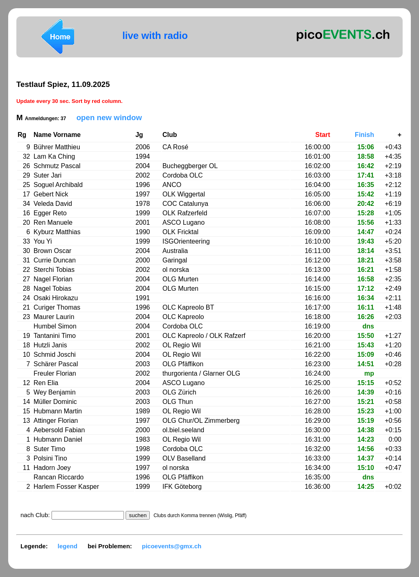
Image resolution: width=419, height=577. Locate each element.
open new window (109, 117)
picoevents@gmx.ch (172, 546)
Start (322, 134)
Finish (364, 134)
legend (67, 546)
